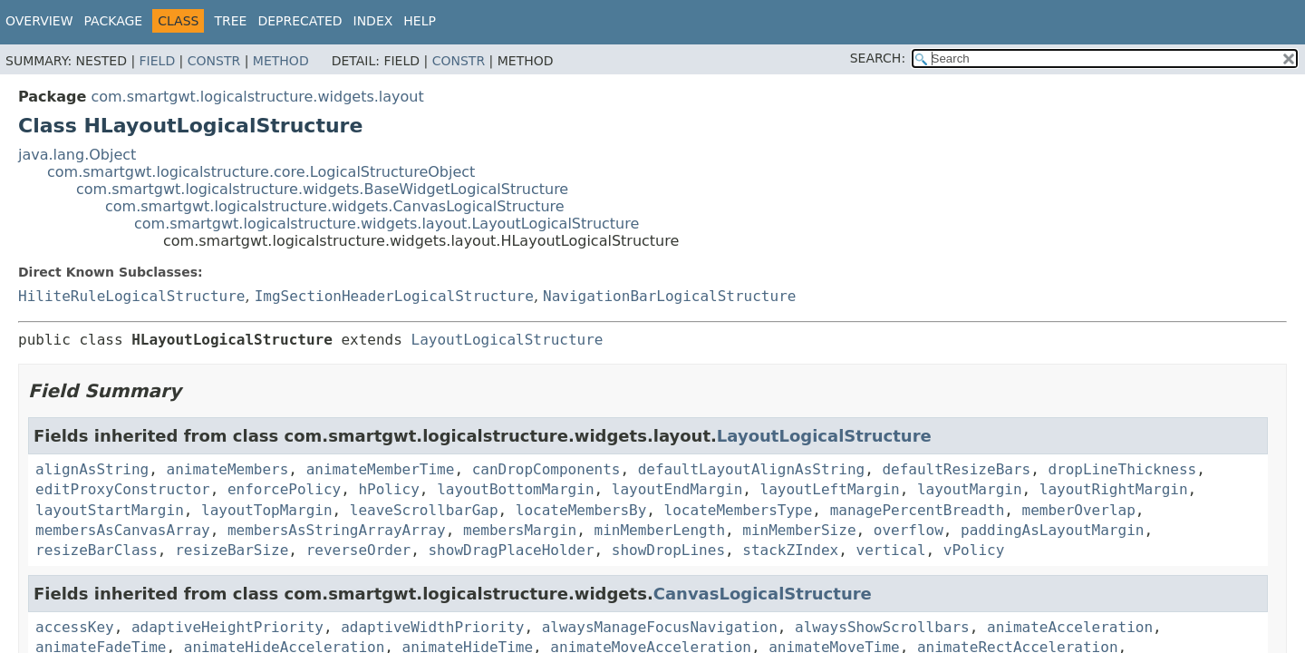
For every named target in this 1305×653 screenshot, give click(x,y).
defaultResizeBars (956, 469)
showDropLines (668, 550)
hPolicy (388, 489)
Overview (39, 21)
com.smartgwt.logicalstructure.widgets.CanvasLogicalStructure (335, 206)
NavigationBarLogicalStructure (669, 296)
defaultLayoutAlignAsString (751, 469)
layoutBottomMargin (515, 489)
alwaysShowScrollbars (882, 627)
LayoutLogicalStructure (507, 339)
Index (373, 21)
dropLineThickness (1122, 469)
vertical (891, 550)
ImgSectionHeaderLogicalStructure (394, 296)
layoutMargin (969, 489)
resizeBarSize (231, 550)
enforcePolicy (284, 489)
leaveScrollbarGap (424, 510)
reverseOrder (358, 550)
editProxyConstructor (122, 489)
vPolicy (973, 550)
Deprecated (299, 21)
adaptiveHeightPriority (227, 627)
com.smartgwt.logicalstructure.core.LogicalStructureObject (261, 171)
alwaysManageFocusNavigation (660, 627)
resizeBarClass (96, 550)
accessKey (74, 627)
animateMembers (228, 469)
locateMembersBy (581, 510)
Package (113, 21)
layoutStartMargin (109, 510)
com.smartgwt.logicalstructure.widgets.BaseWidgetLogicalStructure (322, 189)
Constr (214, 61)
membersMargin (519, 530)
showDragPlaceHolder (511, 550)
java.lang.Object (77, 154)
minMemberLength (660, 530)
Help (419, 21)
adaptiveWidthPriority (432, 627)
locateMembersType (738, 510)
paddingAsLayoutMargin (1052, 530)
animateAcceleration (1070, 627)
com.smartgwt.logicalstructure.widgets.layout (257, 96)
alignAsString (92, 469)
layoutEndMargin (677, 489)
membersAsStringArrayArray (336, 530)
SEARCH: (877, 58)
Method (281, 61)
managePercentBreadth (917, 510)
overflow (908, 530)
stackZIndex (790, 550)
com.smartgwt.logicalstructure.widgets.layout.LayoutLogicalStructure (386, 223)
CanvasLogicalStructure (762, 593)
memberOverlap (1079, 510)
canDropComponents (546, 469)
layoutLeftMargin (830, 489)
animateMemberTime (380, 469)
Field (158, 61)
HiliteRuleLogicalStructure (131, 296)
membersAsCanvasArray (122, 530)
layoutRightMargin (1113, 489)
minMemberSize (799, 530)
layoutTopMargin (267, 510)
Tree (230, 21)
